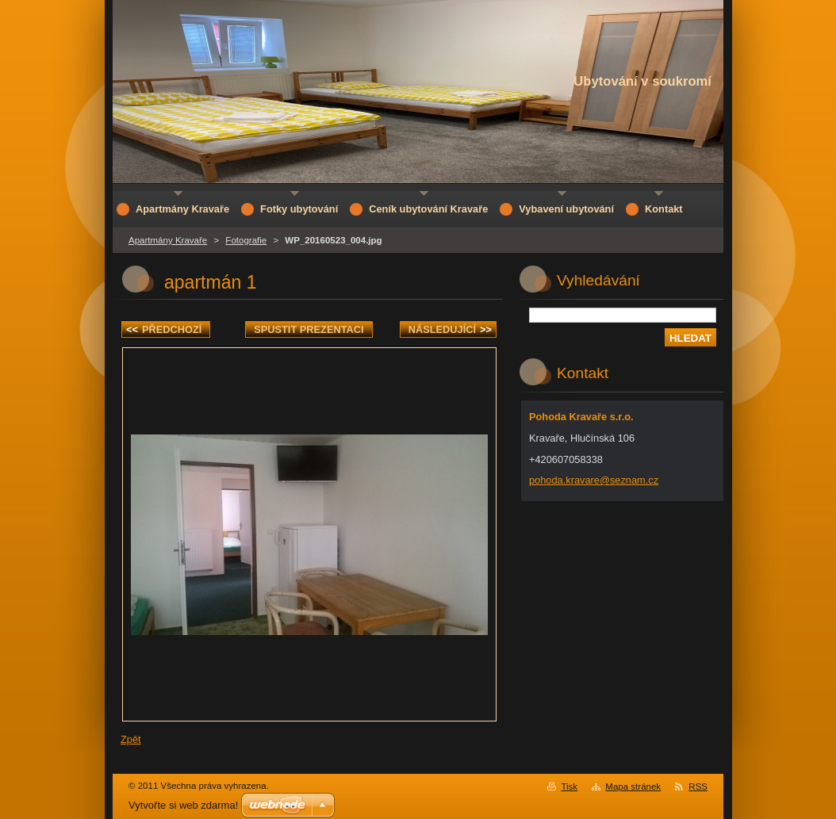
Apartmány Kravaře (167, 240)
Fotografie (246, 240)
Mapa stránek (633, 786)
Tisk (569, 786)
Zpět (131, 739)
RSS (698, 786)
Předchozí (163, 329)
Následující (450, 329)
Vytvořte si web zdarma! (183, 805)
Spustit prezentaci (308, 329)
